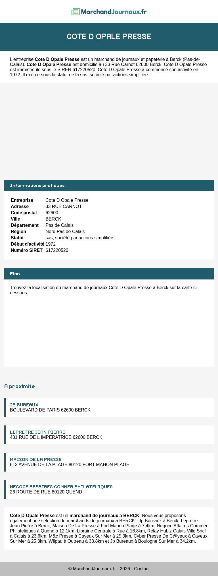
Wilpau (55, 541)
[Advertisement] (109, 131)
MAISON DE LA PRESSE (36, 459)
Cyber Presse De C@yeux (160, 536)
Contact (142, 568)
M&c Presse (61, 536)
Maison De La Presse (74, 525)
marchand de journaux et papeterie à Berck (137, 59)
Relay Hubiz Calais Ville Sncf (176, 530)
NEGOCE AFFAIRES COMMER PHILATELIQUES (61, 487)
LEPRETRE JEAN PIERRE (37, 432)
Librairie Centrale (94, 530)
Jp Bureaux (150, 520)
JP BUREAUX (24, 405)
